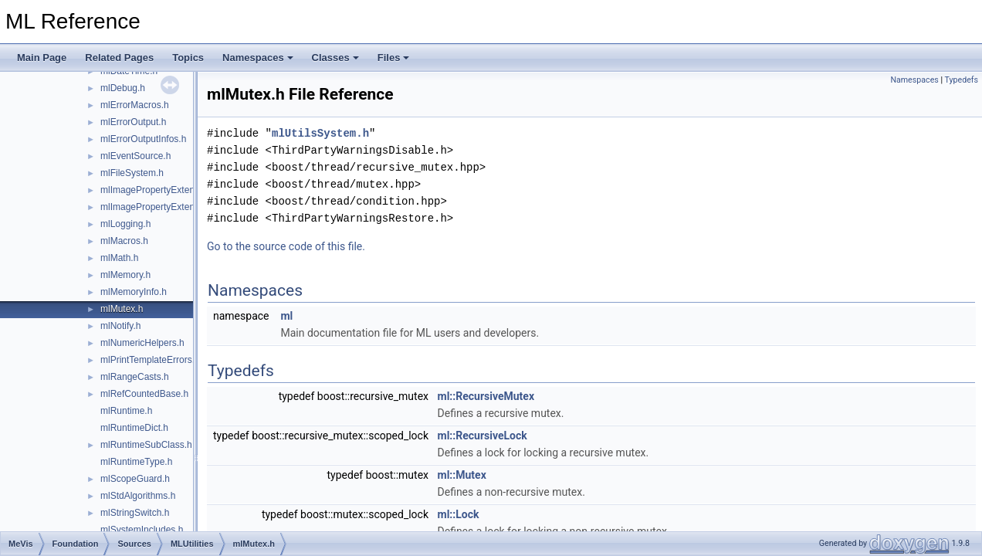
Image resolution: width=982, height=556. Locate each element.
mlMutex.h (121, 308)
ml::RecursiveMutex (486, 396)
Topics (188, 57)
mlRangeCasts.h (134, 376)
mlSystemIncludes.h (141, 529)
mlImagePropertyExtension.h (159, 190)
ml (286, 316)
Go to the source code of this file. (286, 246)
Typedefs (961, 80)
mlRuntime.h (126, 410)
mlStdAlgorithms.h (137, 495)
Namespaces (257, 57)
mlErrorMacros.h (134, 105)
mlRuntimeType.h (136, 461)
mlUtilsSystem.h (320, 133)
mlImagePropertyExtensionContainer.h (179, 207)
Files (394, 57)
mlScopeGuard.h (135, 478)
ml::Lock (458, 514)
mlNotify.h (120, 325)
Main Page (41, 57)
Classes (335, 57)
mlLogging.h (125, 224)
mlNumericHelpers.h (142, 342)
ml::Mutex (462, 475)
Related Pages (119, 57)
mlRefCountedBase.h (144, 393)
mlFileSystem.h (132, 173)
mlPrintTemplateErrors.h (150, 359)
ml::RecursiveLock (482, 435)
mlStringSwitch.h (134, 512)
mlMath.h (119, 258)
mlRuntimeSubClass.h (146, 444)
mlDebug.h (122, 88)
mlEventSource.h (135, 156)
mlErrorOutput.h (133, 122)
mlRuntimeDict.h (134, 427)
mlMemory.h (125, 275)
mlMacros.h (124, 241)
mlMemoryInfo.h (133, 291)
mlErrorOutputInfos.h (143, 139)
